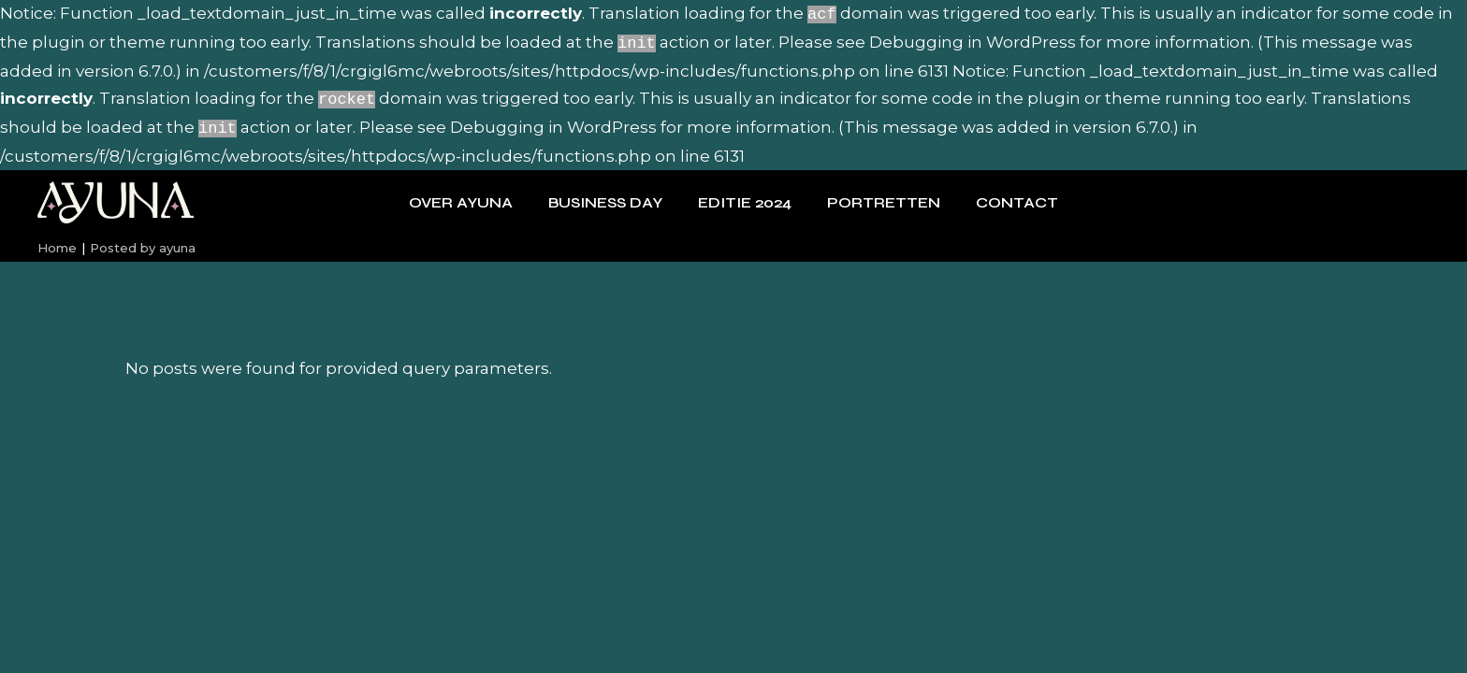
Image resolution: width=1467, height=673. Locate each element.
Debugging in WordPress (972, 40)
